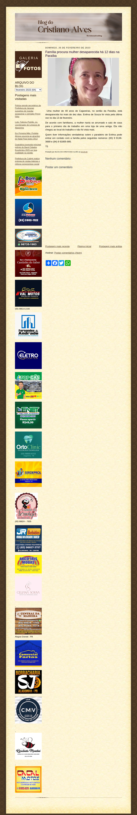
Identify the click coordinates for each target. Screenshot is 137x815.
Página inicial (84, 246)
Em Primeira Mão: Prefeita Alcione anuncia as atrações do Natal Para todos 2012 (27, 136)
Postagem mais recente (57, 246)
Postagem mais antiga (110, 246)
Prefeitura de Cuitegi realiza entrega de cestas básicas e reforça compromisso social (27, 161)
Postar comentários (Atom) (68, 252)
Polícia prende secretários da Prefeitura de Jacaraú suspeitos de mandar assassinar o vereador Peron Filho (28, 111)
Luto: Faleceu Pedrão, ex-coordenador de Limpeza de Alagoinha (27, 125)
